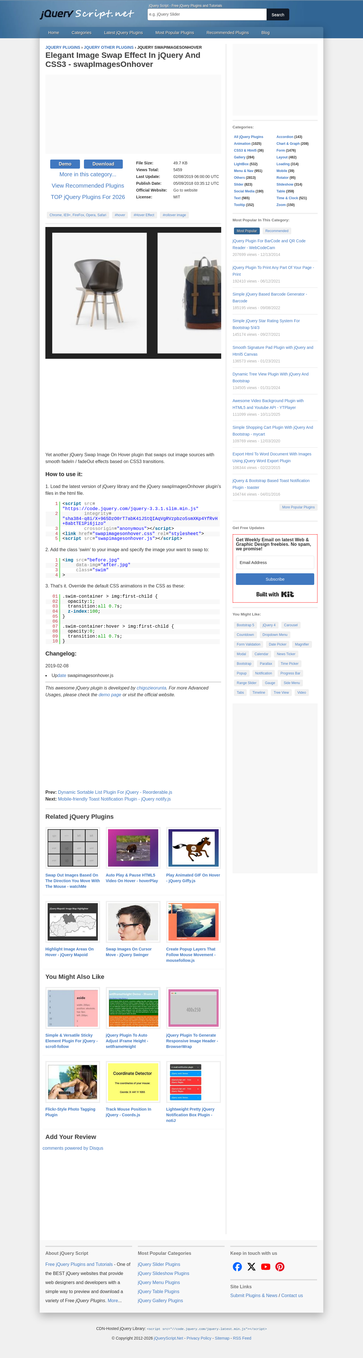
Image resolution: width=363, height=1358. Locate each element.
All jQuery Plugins (248, 137)
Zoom (281, 205)
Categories (82, 32)
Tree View (281, 693)
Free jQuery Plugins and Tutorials (89, 11)
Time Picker (290, 664)
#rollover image (174, 215)
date (61, 675)
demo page (110, 694)
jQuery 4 (269, 625)
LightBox (241, 164)
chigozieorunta (151, 688)
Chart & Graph (288, 144)
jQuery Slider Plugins (159, 1264)
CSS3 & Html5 (245, 150)
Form (281, 150)
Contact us (292, 1295)
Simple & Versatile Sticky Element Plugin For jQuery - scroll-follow (71, 1041)
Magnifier (302, 644)
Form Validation (248, 644)
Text (237, 198)
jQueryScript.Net (168, 1338)
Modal (241, 654)
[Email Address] (275, 562)
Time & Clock (287, 198)
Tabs (240, 693)
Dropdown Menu (275, 635)
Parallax (266, 664)
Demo (65, 164)
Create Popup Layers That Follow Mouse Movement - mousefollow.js (191, 955)
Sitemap (222, 1338)
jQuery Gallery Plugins (160, 1300)
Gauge (270, 683)
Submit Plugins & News (253, 1295)
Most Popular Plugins (174, 32)
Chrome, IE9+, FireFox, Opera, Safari (78, 215)
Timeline (258, 693)
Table (281, 191)
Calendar (262, 654)
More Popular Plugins (298, 507)
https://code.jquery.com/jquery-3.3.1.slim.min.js (130, 509)
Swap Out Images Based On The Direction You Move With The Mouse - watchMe (72, 881)
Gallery (240, 157)
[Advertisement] (133, 114)
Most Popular (247, 231)
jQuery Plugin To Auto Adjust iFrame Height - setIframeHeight (127, 1041)
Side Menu (292, 683)
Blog (265, 32)
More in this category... (88, 174)
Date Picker (277, 644)
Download (103, 164)
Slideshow (285, 184)
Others (239, 178)
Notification (263, 673)
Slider (238, 184)
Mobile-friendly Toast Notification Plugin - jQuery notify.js (114, 799)
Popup (242, 673)
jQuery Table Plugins (158, 1291)
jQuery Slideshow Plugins (163, 1273)
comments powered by (73, 1148)
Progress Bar (290, 673)
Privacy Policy (199, 1338)
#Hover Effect (144, 215)
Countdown (245, 635)
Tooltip (239, 205)
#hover (120, 215)
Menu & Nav (244, 171)
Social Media (244, 191)
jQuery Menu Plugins (159, 1282)
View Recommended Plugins (88, 186)
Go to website (185, 190)
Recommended (276, 231)
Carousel (291, 625)
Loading (283, 164)
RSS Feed (242, 1338)
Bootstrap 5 (245, 625)
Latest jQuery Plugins (123, 32)
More (113, 1300)
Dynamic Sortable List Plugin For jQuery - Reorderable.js (115, 792)
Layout (282, 157)
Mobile (282, 171)
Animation (242, 144)
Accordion (285, 137)
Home (53, 32)
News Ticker (286, 654)
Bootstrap (244, 664)
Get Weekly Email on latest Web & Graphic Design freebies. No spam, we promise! (273, 544)
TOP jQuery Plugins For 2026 (88, 197)
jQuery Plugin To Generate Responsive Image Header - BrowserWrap (192, 1041)
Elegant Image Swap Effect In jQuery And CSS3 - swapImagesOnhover (123, 60)
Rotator (283, 178)
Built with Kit (275, 594)
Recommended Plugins (228, 32)
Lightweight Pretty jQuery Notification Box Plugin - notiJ (190, 1115)
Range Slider (246, 683)
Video (301, 693)
